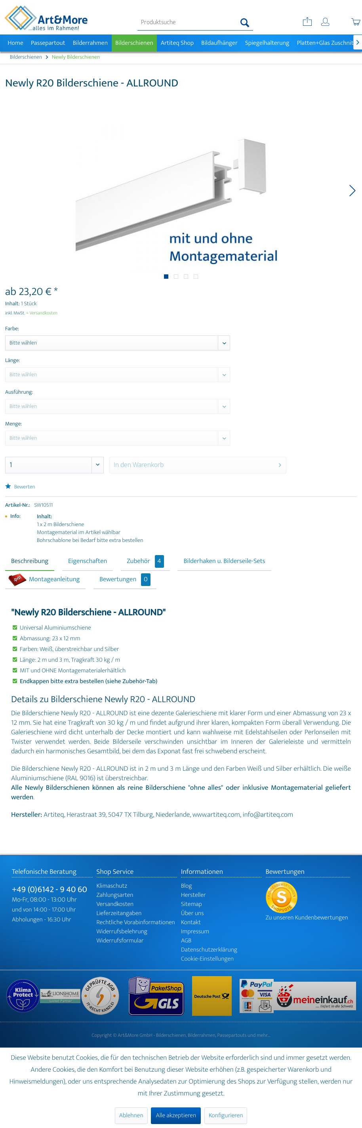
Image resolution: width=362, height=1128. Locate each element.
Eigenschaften (87, 561)
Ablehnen (131, 1115)
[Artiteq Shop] (177, 43)
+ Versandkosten (42, 313)
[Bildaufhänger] (220, 43)
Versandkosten (115, 904)
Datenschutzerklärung (209, 949)
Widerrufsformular (120, 940)
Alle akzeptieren (176, 1115)
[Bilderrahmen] (90, 43)
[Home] (15, 43)
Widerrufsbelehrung (122, 931)
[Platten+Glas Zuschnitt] (326, 43)
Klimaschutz (112, 886)
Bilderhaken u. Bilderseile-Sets (224, 561)
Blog (186, 886)
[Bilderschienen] (134, 43)
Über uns (192, 913)
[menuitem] (195, 23)
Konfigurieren (226, 1115)
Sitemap (191, 904)
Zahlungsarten (115, 895)
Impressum (195, 931)
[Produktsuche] (195, 23)
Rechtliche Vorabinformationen (136, 922)
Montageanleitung (54, 579)
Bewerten (20, 487)
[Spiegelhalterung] (267, 43)
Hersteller (193, 895)
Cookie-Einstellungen (207, 958)
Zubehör (145, 561)
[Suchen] (245, 23)
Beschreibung (29, 561)
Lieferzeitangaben (119, 913)
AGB (186, 940)
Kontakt (191, 922)
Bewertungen (125, 579)
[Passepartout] (48, 43)
